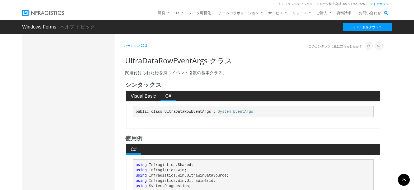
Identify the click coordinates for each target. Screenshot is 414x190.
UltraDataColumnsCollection (75, 67)
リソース (299, 13)
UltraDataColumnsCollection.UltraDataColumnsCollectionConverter (82, 79)
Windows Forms (39, 27)
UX (177, 13)
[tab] (143, 96)
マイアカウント (381, 4)
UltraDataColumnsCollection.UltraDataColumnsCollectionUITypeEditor (82, 93)
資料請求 (344, 13)
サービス (275, 13)
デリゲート (56, 182)
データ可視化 (200, 13)
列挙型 (52, 173)
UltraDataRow (63, 105)
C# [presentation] (168, 96)
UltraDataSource (65, 162)
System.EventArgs (235, 112)
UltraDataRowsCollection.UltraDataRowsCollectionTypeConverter (82, 150)
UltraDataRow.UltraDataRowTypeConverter (82, 117)
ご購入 (321, 13)
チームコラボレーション (238, 13)
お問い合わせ (370, 13)
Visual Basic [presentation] (143, 96)
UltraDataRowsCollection (72, 138)
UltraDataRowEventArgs (73, 129)
